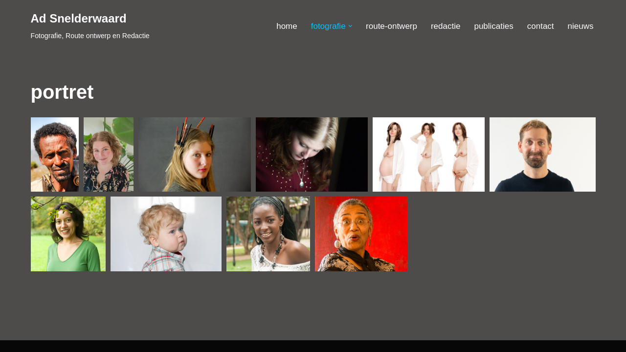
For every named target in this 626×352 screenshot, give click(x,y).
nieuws (581, 26)
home (286, 26)
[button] (350, 26)
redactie (445, 26)
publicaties (493, 26)
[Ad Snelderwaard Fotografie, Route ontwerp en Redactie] (90, 26)
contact (540, 26)
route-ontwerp (391, 26)
